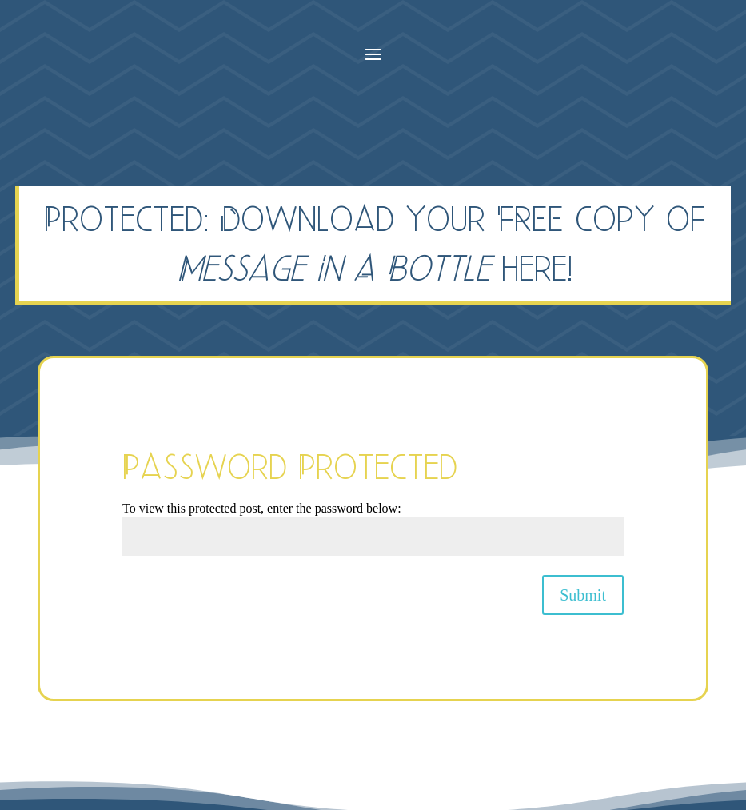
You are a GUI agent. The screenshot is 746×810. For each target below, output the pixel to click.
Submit (583, 595)
